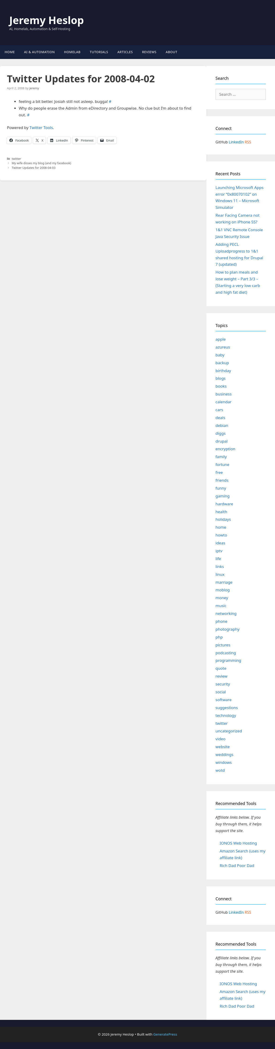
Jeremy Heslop (46, 20)
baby (220, 355)
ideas (220, 543)
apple (221, 339)
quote (221, 668)
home (221, 527)
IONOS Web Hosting (238, 843)
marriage (224, 582)
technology (226, 715)
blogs (221, 378)
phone (221, 621)
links (220, 566)
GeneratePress (165, 1034)
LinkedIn (236, 142)
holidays (223, 519)
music (221, 605)
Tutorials (99, 52)
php (219, 637)
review (222, 676)
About (171, 52)
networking (226, 613)
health (221, 511)
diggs (221, 433)
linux (220, 574)
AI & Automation (39, 52)
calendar (224, 401)
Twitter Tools (41, 127)
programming (228, 660)
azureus (223, 347)
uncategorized (229, 731)
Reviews (149, 52)
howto (221, 535)
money (222, 597)
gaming (223, 496)
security (223, 684)
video (221, 738)
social (221, 691)
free (219, 472)
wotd (220, 770)
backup (222, 362)
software (224, 699)
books (221, 386)
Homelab (72, 52)
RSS (248, 142)
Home (10, 52)
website (223, 746)
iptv (219, 550)
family (221, 456)
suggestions (227, 707)
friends (222, 480)
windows (224, 762)
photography (228, 629)
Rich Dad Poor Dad (237, 865)
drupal (222, 441)
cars (219, 409)
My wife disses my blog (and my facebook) (41, 163)
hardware (224, 503)
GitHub (222, 142)
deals (220, 417)
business (224, 394)
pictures (223, 645)
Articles (125, 52)
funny (221, 488)
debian (222, 425)
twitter (16, 159)
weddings (224, 754)
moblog (223, 589)
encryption (225, 448)
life (218, 558)
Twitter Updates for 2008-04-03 (33, 168)
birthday (223, 370)
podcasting (226, 652)
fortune (222, 464)
